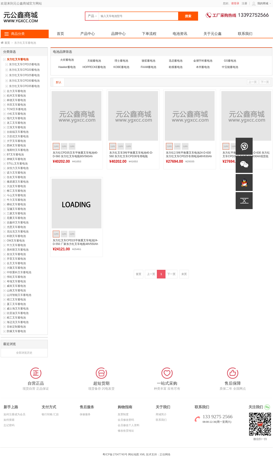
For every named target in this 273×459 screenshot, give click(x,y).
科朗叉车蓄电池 (16, 236)
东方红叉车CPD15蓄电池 (24, 64)
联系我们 (245, 34)
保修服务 (85, 414)
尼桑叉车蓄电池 (16, 218)
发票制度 (123, 414)
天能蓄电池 (94, 60)
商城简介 (161, 414)
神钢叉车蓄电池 (16, 159)
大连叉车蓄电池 (16, 186)
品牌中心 (118, 34)
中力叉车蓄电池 (16, 245)
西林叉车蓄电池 (16, 145)
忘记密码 (9, 425)
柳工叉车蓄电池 (16, 190)
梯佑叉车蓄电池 (16, 204)
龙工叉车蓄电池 (16, 122)
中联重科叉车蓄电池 (19, 272)
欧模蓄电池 (175, 67)
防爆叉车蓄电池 (16, 331)
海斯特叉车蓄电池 (18, 150)
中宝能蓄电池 (230, 67)
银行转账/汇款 (50, 414)
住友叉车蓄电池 (16, 177)
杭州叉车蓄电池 (16, 95)
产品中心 (87, 34)
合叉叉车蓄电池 (16, 263)
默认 (58, 82)
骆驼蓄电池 (148, 60)
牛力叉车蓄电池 (16, 199)
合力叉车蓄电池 (16, 91)
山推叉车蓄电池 (16, 290)
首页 (7, 42)
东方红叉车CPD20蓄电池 (24, 69)
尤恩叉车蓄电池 (16, 227)
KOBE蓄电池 (121, 67)
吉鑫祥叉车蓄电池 (18, 222)
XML (142, 454)
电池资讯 (180, 34)
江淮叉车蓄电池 (16, 127)
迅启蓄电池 (175, 60)
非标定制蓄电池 (16, 326)
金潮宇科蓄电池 (202, 60)
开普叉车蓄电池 (16, 258)
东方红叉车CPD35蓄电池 (24, 86)
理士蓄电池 (121, 60)
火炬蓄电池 (67, 59)
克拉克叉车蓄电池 (18, 231)
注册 (244, 3)
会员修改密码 (126, 419)
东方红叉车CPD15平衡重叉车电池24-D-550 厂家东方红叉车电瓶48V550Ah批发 (75, 244)
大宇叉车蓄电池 (16, 141)
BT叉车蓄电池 (15, 154)
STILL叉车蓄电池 (17, 163)
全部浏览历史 (24, 352)
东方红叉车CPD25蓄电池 (24, 75)
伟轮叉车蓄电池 (16, 276)
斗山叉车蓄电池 (16, 195)
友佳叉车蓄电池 (16, 254)
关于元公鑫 (213, 34)
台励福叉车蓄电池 (18, 131)
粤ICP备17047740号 (115, 454)
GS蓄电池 (230, 60)
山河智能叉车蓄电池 (19, 295)
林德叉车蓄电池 (16, 100)
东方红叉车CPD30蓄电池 (24, 80)
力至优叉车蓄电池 (18, 136)
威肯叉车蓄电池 (16, 285)
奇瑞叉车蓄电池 (16, 281)
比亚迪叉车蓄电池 (18, 313)
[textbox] (131, 16)
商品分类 (18, 34)
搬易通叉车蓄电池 (18, 181)
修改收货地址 (126, 430)
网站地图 (133, 454)
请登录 (235, 3)
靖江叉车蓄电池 (16, 299)
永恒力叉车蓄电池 (18, 168)
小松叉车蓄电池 (16, 113)
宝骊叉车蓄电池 (16, 208)
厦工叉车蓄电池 (16, 304)
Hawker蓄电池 (67, 67)
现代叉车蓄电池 (16, 118)
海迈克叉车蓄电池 (18, 322)
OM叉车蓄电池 (16, 240)
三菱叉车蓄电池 (16, 213)
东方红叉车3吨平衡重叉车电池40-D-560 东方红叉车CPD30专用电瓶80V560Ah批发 (131, 156)
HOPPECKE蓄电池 (94, 67)
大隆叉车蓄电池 (16, 267)
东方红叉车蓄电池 (18, 59)
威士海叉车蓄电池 (18, 308)
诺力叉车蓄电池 (16, 172)
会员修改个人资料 (128, 425)
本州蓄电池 (203, 67)
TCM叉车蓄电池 (16, 109)
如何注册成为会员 (14, 414)
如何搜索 (9, 419)
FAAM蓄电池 (148, 67)
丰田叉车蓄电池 (16, 104)
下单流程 (149, 34)
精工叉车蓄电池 (16, 317)
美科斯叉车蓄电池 (18, 249)
